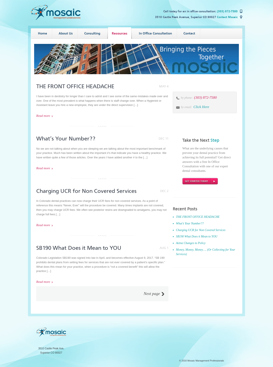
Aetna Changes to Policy (191, 243)
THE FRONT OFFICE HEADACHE (75, 86)
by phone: (187, 97)
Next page (152, 294)
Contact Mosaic (227, 17)
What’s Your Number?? (65, 138)
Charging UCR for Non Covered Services (86, 191)
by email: (186, 107)
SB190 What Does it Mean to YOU (78, 248)
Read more (43, 115)
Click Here (201, 107)
